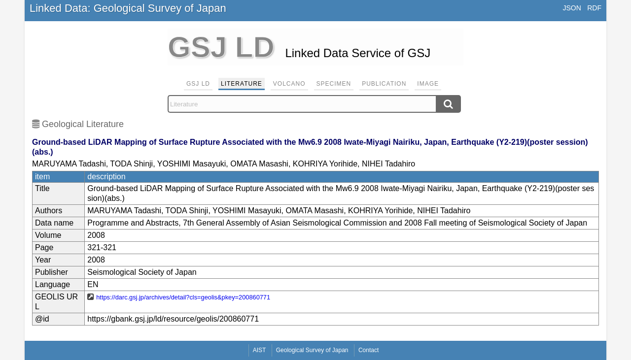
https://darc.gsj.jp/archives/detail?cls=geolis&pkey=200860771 (183, 297)
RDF (594, 8)
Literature (241, 83)
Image (428, 83)
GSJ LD (198, 83)
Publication (384, 83)
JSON (571, 8)
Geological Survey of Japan (312, 350)
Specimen (333, 83)
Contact (368, 350)
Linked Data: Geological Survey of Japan (128, 8)
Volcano (289, 83)
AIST (259, 350)
